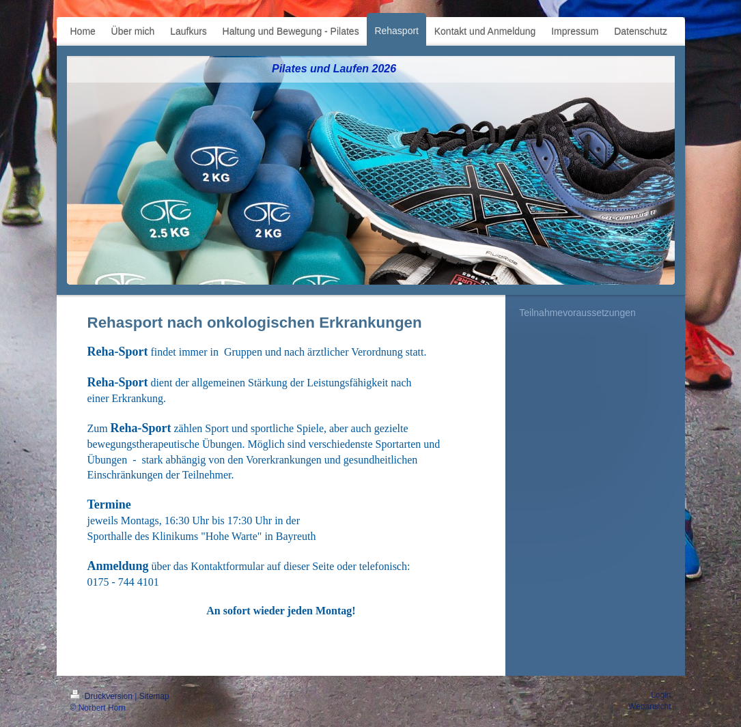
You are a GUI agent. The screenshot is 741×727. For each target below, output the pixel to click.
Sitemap (154, 696)
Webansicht (649, 706)
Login (661, 695)
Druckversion (102, 696)
